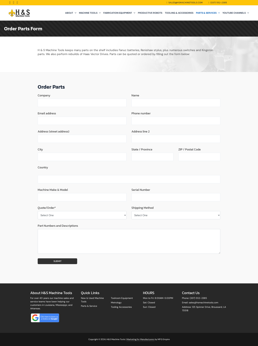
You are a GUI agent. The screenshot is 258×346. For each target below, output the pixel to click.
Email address (47, 113)
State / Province (141, 149)
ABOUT (70, 12)
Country (43, 167)
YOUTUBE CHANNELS (235, 12)
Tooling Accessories (121, 306)
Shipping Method (142, 208)
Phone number (141, 113)
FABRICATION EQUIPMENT (119, 12)
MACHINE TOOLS (90, 12)
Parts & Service (89, 305)
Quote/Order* (47, 208)
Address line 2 (140, 131)
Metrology (116, 302)
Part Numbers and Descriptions (58, 226)
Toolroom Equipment (122, 298)
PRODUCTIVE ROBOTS (150, 12)
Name (135, 95)
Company (44, 95)
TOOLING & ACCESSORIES (179, 12)
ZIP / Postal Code (189, 149)
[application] (74, 13)
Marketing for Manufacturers (140, 339)
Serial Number (140, 190)
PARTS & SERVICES (208, 12)
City (40, 149)
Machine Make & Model (53, 190)
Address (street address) (53, 131)
